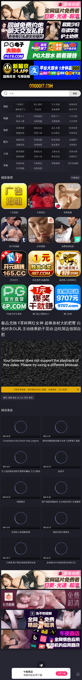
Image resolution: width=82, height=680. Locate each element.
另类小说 (38, 156)
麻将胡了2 (20, 109)
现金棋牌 (55, 109)
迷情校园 (20, 156)
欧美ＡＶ (55, 116)
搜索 (75, 93)
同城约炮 (20, 163)
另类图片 (73, 144)
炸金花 (38, 109)
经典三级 (38, 132)
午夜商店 (38, 163)
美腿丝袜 (20, 144)
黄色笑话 (55, 156)
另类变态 (73, 132)
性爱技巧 (73, 156)
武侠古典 (73, 151)
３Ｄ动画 (73, 116)
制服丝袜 (20, 132)
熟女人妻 (20, 121)
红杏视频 (20, 168)
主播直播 (55, 121)
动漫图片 (73, 139)
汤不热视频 (73, 163)
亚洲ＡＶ (20, 116)
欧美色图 (55, 139)
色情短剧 (38, 168)
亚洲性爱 (20, 127)
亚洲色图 (38, 139)
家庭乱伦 (38, 151)
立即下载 (62, 673)
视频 (5, 118)
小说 (5, 153)
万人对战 (55, 104)
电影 (5, 130)
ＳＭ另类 (73, 121)
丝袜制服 (38, 121)
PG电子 (20, 104)
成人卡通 (55, 127)
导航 (5, 165)
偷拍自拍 (38, 127)
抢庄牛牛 (73, 109)
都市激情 (20, 151)
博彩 (5, 106)
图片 (5, 141)
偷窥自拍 (20, 139)
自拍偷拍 (38, 116)
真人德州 (38, 104)
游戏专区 (73, 104)
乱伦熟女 (55, 132)
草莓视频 (55, 163)
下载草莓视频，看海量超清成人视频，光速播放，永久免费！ (46, 389)
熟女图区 (55, 144)
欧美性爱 (73, 127)
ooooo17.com (41, 86)
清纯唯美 (38, 144)
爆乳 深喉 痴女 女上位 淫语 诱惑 (18, 397)
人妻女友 (55, 151)
